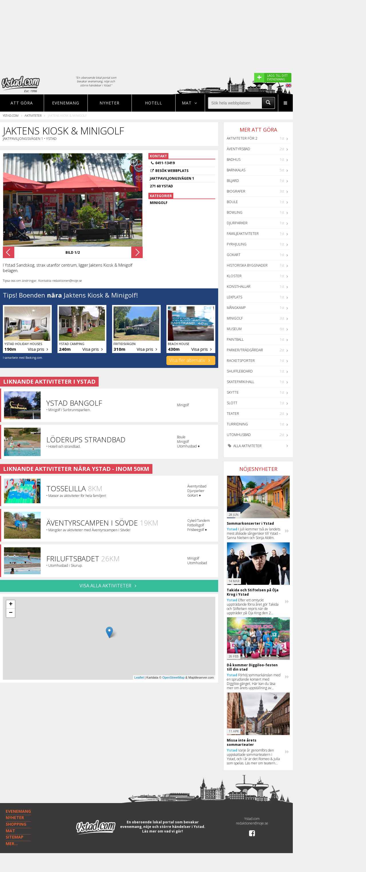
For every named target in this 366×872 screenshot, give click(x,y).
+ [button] (11, 604)
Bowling (234, 212)
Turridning (237, 424)
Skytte (233, 392)
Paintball (235, 339)
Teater (233, 413)
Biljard (233, 180)
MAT (10, 830)
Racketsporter (241, 360)
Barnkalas (236, 170)
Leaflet (139, 677)
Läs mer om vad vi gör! (162, 831)
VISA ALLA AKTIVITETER (109, 585)
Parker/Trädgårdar (245, 350)
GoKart (233, 254)
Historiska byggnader (247, 265)
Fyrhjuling (236, 244)
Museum (234, 328)
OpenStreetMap (173, 677)
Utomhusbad (239, 434)
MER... (12, 843)
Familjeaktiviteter (243, 233)
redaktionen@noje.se (252, 823)
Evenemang (65, 103)
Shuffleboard (240, 371)
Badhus (233, 159)
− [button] (11, 613)
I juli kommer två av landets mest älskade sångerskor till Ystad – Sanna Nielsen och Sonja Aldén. (254, 533)
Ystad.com (11, 115)
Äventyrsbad (238, 148)
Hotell (153, 103)
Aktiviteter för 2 (242, 138)
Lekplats (234, 297)
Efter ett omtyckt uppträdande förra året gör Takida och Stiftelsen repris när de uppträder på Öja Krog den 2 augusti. (253, 606)
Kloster (234, 276)
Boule (232, 201)
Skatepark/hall (240, 381)
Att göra (22, 103)
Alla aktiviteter (244, 445)
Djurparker (237, 223)
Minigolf (235, 318)
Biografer (236, 191)
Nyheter (110, 103)
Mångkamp (236, 307)
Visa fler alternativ (190, 360)
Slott (232, 403)
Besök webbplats (171, 170)
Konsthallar (238, 286)
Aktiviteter (33, 115)
